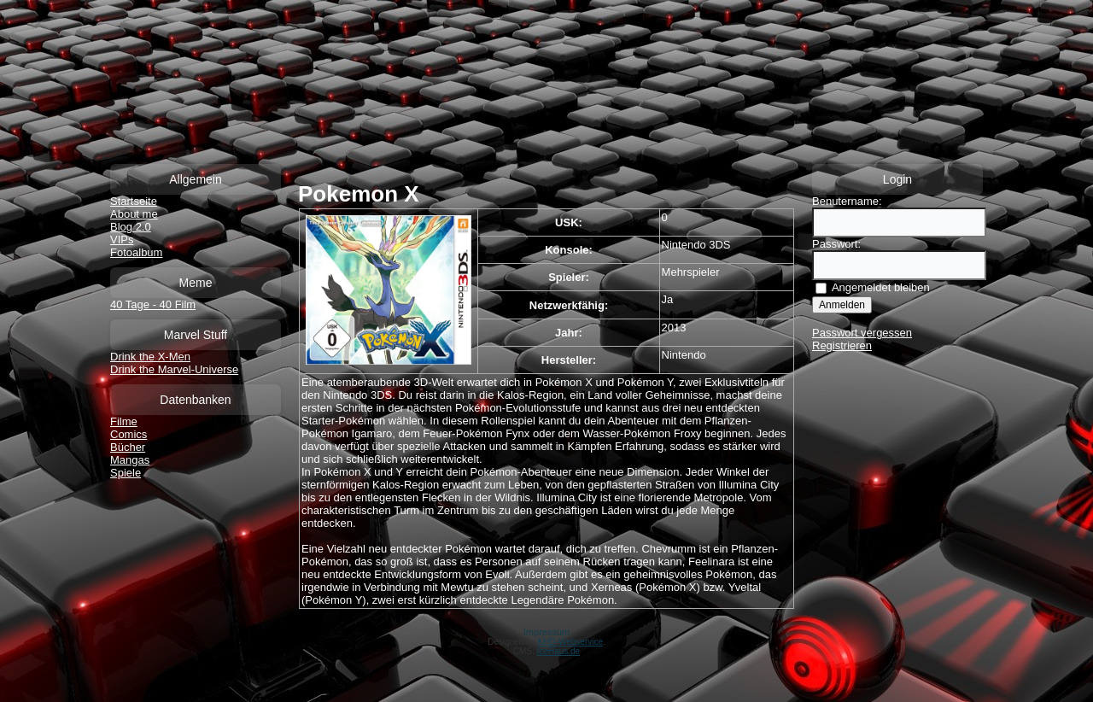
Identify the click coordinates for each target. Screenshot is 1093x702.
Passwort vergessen (862, 332)
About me (134, 214)
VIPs (121, 239)
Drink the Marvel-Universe (174, 369)
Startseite (133, 201)
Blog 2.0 (130, 226)
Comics (128, 434)
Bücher (127, 447)
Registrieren (842, 345)
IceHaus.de (559, 651)
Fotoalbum (136, 252)
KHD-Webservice (571, 641)
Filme (123, 421)
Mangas (129, 459)
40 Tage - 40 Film (153, 304)
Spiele (125, 472)
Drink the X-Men (150, 356)
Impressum (546, 632)
